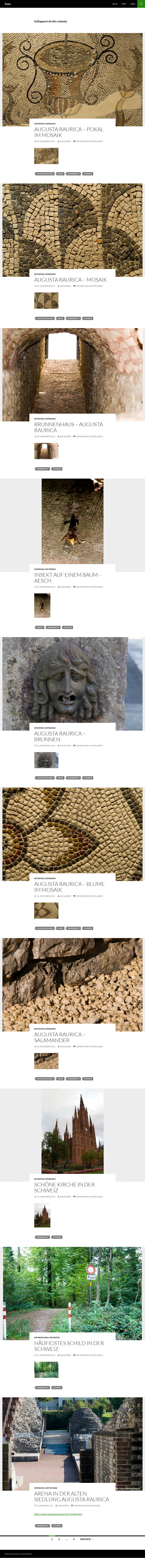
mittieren (50, 569)
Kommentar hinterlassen (89, 141)
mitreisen (50, 123)
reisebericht (74, 174)
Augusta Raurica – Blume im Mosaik (69, 887)
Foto (8, 4)
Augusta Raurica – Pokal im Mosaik (69, 132)
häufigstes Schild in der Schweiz (69, 1346)
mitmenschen (41, 1337)
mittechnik (51, 1488)
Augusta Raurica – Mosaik (70, 279)
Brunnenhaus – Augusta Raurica (68, 427)
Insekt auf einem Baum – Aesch (68, 577)
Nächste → (86, 1539)
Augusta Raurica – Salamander (60, 1037)
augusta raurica (45, 174)
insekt (40, 627)
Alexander (65, 141)
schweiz (88, 174)
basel (60, 174)
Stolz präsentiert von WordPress (18, 1554)
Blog (115, 4)
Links (132, 4)
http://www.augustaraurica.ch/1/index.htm (58, 1514)
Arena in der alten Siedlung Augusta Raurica (71, 1496)
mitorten (39, 123)
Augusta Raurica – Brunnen (60, 736)
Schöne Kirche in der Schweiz (64, 1187)
